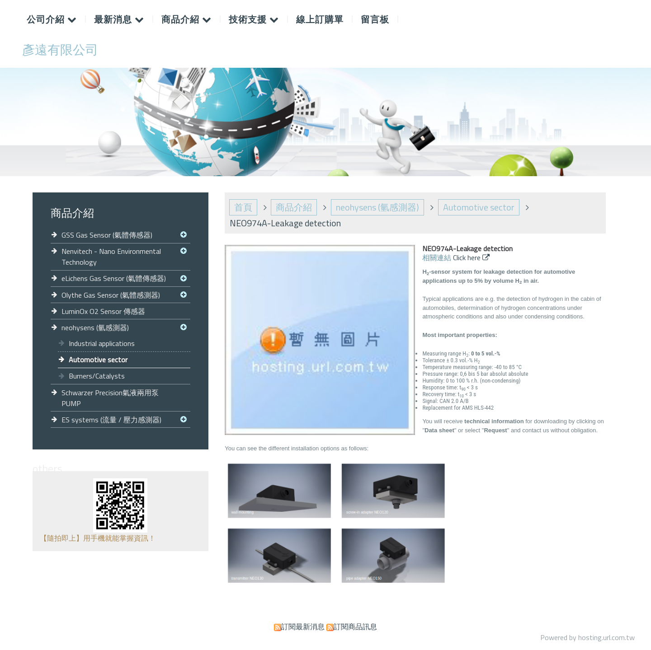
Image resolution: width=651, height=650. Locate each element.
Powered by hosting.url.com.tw (587, 637)
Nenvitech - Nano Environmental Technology (111, 256)
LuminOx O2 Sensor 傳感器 (103, 311)
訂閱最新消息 (303, 626)
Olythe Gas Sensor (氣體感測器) (110, 295)
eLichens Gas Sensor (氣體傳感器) (113, 278)
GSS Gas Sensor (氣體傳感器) (106, 234)
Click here (467, 257)
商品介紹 (294, 207)
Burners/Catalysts (97, 375)
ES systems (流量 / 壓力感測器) (111, 419)
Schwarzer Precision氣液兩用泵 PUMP (110, 398)
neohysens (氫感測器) (95, 327)
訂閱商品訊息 (355, 626)
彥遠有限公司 (60, 49)
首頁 (243, 207)
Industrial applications (102, 343)
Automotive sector (98, 359)
